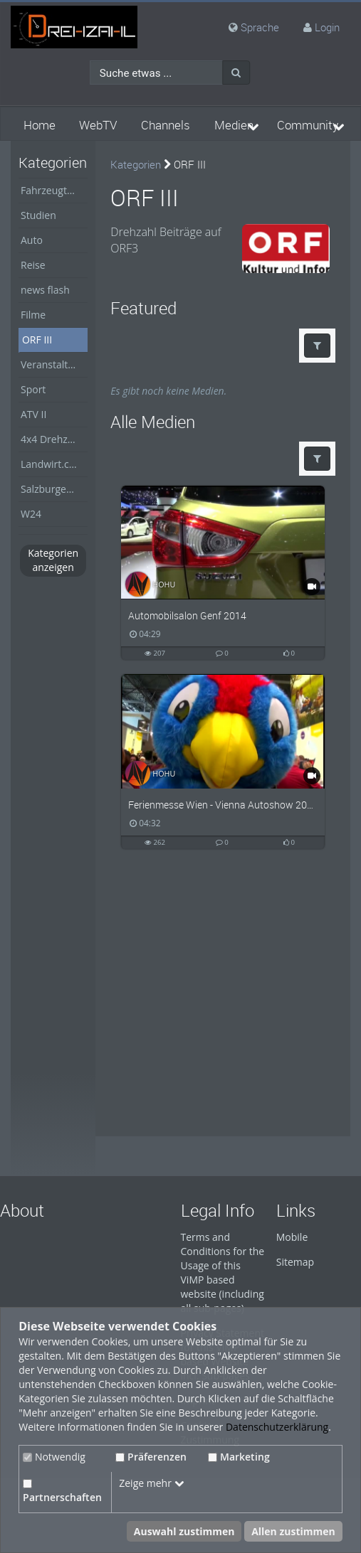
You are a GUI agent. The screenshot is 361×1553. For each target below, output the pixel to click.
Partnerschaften (62, 1491)
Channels (165, 125)
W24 (31, 514)
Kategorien (135, 164)
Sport (33, 389)
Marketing (239, 1456)
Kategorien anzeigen (53, 560)
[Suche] (236, 72)
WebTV (98, 125)
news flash (45, 290)
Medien (233, 125)
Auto (32, 240)
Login (327, 27)
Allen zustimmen (293, 1531)
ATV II (33, 414)
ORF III (37, 339)
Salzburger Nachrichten (54, 489)
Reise (33, 265)
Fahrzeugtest (50, 190)
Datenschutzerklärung (277, 1427)
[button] (317, 345)
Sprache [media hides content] (254, 27)
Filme (33, 314)
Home (39, 125)
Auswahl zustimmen (184, 1531)
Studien (38, 215)
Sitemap (295, 1262)
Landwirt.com (52, 464)
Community (307, 125)
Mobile (292, 1237)
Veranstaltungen (54, 364)
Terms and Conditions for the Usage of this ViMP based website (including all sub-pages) (223, 1272)
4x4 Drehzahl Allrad (54, 439)
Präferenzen (151, 1456)
